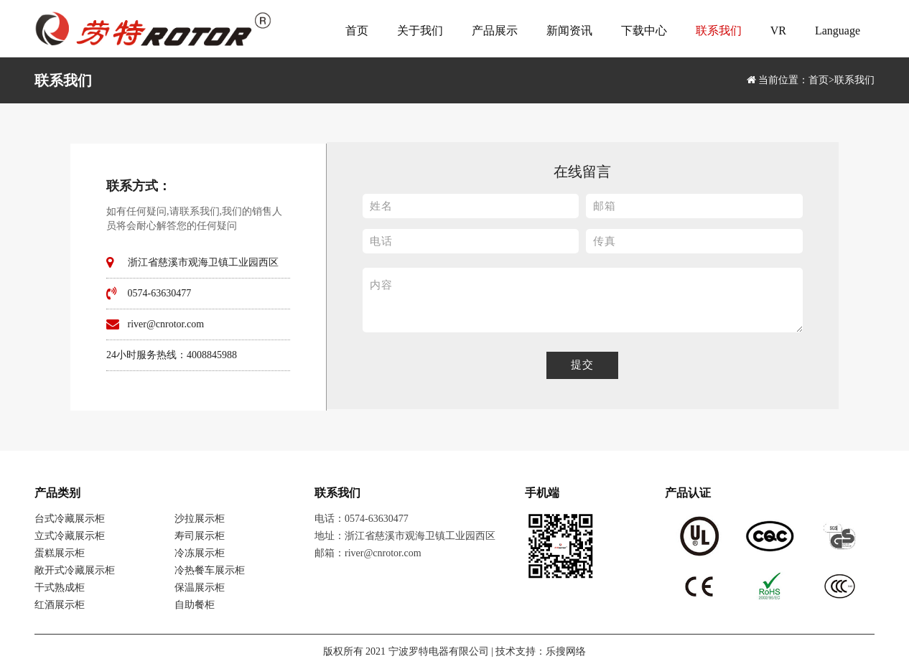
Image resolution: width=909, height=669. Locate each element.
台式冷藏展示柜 (69, 518)
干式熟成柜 (59, 587)
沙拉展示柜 (199, 518)
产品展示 (495, 30)
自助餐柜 (194, 604)
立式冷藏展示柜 (69, 535)
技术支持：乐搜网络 (540, 651)
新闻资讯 (569, 30)
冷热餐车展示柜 (209, 570)
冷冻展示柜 (199, 553)
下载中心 (644, 30)
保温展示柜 (199, 587)
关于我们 (420, 30)
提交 (582, 364)
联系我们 (719, 30)
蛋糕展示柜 (59, 553)
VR (778, 30)
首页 (356, 30)
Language (837, 30)
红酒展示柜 (59, 604)
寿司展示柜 (199, 535)
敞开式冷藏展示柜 (74, 570)
